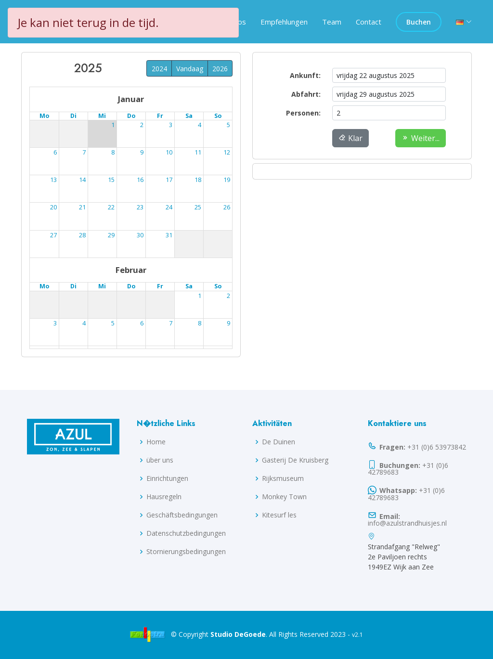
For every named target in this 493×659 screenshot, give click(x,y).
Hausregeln (164, 496)
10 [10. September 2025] (111, 323)
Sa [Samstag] (189, 116)
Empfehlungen (284, 21)
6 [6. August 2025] (113, 152)
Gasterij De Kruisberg (295, 460)
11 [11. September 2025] (140, 323)
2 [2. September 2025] (84, 296)
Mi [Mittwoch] (102, 116)
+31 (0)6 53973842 (417, 446)
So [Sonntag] (217, 116)
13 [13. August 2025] (111, 180)
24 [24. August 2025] (226, 208)
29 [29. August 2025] (169, 235)
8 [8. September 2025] (55, 323)
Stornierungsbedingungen (186, 551)
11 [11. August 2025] (53, 180)
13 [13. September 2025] (198, 323)
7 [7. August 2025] (141, 152)
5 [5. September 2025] (170, 296)
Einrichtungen (167, 478)
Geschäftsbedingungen (182, 515)
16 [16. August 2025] (198, 180)
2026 (220, 68)
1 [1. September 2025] (55, 296)
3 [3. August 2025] (228, 125)
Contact (368, 21)
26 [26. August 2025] (82, 235)
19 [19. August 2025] (82, 208)
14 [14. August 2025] (140, 180)
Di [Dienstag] (73, 116)
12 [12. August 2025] (82, 180)
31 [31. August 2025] (226, 235)
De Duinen (278, 442)
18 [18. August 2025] (53, 208)
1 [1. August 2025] (170, 125)
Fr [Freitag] (160, 116)
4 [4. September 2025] (141, 296)
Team (331, 21)
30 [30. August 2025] (198, 235)
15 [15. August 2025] (169, 180)
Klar (350, 138)
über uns (159, 460)
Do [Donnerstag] (131, 116)
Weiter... (421, 138)
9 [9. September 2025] (84, 323)
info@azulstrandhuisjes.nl (407, 519)
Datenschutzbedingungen (186, 533)
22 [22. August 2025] (169, 208)
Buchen (418, 21)
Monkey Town (284, 496)
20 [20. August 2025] (111, 208)
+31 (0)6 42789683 (408, 468)
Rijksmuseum (283, 478)
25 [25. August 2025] (53, 235)
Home (156, 442)
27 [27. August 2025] (111, 235)
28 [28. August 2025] (140, 235)
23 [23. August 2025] (198, 208)
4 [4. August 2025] (55, 152)
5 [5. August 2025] (84, 152)
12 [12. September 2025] (169, 323)
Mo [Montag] (44, 116)
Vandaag (189, 68)
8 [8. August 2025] (170, 152)
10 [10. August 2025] (226, 152)
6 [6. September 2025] (199, 296)
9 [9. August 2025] (199, 152)
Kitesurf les (279, 515)
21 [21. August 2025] (140, 208)
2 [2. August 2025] (199, 125)
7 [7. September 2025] (228, 296)
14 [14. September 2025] (226, 323)
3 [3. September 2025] (113, 296)
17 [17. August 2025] (226, 180)
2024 (159, 68)
